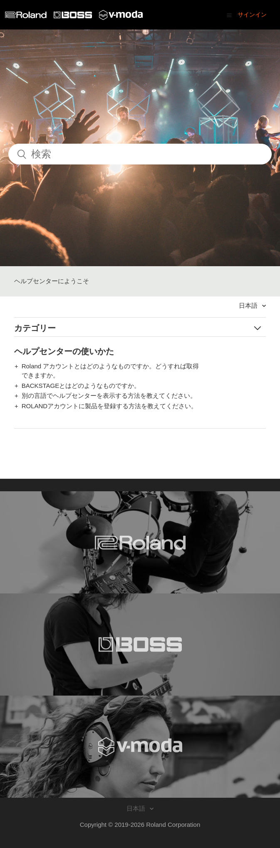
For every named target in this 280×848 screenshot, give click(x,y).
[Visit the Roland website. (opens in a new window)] (140, 542)
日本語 (249, 305)
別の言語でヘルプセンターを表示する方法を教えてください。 (109, 395)
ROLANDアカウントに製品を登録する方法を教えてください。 (110, 405)
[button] (229, 15)
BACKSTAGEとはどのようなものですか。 (81, 385)
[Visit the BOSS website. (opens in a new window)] (140, 644)
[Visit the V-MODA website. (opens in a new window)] (140, 747)
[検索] (140, 154)
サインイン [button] (252, 14)
